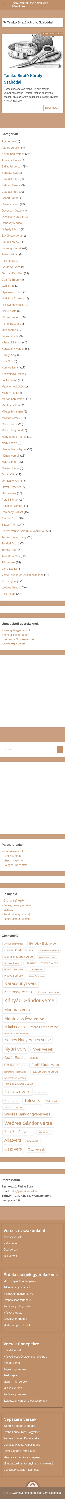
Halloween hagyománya (18, 1293)
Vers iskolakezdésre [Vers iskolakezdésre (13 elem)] (13, 1107)
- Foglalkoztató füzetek (16, 918)
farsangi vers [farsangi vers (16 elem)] (12, 963)
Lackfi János (9, 380)
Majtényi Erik (10, 392)
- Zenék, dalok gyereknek (17, 905)
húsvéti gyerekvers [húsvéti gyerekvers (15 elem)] (14, 969)
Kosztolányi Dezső (13, 373)
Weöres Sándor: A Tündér (19, 1425)
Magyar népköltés (13, 386)
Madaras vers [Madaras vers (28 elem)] (17, 1009)
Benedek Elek (10, 179)
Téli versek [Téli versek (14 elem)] (51, 1101)
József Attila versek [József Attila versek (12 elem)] (37, 976)
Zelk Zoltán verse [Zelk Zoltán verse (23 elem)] (18, 1132)
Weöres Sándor (11, 587)
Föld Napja (8, 260)
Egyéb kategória (12, 235)
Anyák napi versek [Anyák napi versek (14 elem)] (13, 943)
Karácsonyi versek (13, 348)
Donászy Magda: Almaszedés (21, 1444)
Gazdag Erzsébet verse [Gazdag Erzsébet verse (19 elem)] (41, 963)
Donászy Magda (12, 223)
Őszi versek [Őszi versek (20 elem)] (36, 1149)
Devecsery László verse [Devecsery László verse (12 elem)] (49, 950)
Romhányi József (12, 512)
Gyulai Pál (8, 285)
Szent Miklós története (15, 634)
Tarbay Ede (9, 549)
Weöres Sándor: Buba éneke (21, 1438)
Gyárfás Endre (11, 279)
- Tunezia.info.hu (12, 855)
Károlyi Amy (9, 355)
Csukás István (10, 204)
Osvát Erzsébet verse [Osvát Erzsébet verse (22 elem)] (21, 1058)
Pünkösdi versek (12, 505)
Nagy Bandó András (14, 436)
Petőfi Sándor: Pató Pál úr (19, 1450)
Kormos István (10, 367)
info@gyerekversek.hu (24, 1191)
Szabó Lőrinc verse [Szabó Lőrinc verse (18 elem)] (45, 1071)
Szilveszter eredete (13, 644)
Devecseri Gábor (12, 210)
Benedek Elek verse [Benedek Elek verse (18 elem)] (42, 943)
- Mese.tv (7, 909)
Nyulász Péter (10, 468)
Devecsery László (13, 216)
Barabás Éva (10, 172)
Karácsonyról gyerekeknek (18, 639)
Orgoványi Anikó (12, 480)
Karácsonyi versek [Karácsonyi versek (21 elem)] (18, 992)
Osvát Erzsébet (11, 487)
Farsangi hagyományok (16, 630)
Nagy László (9, 443)
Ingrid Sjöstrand (11, 323)
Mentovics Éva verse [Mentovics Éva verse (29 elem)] (24, 1018)
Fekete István (10, 254)
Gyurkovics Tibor (12, 292)
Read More (52, 107)
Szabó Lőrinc (10, 518)
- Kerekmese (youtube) (16, 914)
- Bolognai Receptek (14, 865)
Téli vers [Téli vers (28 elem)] (32, 1100)
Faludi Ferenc (10, 242)
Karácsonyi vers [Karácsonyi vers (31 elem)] (20, 983)
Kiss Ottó (7, 361)
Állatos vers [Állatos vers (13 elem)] (43, 1132)
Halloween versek (13, 304)
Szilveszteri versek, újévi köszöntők (23, 531)
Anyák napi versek (13, 153)
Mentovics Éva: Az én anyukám (22, 1457)
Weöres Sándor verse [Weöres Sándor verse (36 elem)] (28, 1123)
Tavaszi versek (11, 556)
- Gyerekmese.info (13, 851)
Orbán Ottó (8, 474)
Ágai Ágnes (9, 141)
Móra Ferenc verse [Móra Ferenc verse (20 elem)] (44, 1027)
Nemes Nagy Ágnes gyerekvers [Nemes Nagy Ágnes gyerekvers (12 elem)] (17, 1033)
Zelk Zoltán (8, 593)
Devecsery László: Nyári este (21, 1469)
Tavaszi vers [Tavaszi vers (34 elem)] (17, 1091)
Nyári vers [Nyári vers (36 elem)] (15, 1049)
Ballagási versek (12, 166)
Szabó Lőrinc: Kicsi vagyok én (21, 1432)
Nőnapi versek (10, 455)
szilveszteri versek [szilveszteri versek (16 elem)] (15, 1077)
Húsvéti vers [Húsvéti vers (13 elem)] (36, 970)
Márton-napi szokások (17, 1325)
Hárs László (9, 311)
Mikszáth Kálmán (12, 411)
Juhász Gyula (10, 336)
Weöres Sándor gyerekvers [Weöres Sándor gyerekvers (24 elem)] (27, 1114)
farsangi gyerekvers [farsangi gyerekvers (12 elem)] (47, 957)
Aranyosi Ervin (11, 160)
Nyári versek (9, 461)
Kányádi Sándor (11, 342)
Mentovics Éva (11, 405)
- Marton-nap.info (12, 860)
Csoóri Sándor (10, 198)
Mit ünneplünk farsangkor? (19, 1281)
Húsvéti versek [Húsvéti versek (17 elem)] (13, 975)
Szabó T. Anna (11, 524)
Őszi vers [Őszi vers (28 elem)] (13, 1149)
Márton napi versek (13, 399)
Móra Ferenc (10, 424)
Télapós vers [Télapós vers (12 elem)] (41, 1092)
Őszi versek (9, 493)
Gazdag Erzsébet (12, 273)
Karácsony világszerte (17, 1306)
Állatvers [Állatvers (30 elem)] (12, 1140)
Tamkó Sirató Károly (52, 33)
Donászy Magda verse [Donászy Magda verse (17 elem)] (18, 956)
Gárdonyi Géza (11, 267)
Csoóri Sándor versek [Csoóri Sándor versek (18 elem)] (18, 950)
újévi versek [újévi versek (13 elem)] (32, 1141)
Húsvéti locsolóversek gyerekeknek (25, 1356)
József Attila (9, 329)
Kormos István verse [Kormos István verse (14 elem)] (48, 992)
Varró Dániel (9, 568)
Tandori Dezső (10, 543)
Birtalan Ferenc (11, 185)
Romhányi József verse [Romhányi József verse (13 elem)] (15, 1072)
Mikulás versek (11, 417)
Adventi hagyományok (17, 1287)
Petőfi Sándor (10, 499)
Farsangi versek (11, 248)
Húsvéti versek (11, 317)
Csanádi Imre (10, 191)
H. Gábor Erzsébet (13, 298)
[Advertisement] (32, 690)
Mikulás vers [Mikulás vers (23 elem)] (14, 1027)
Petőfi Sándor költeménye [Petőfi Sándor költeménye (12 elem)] (14, 1065)
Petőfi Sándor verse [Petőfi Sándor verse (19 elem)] (45, 1064)
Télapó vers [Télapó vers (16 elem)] (11, 1101)
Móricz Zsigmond (12, 430)
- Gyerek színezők (13, 900)
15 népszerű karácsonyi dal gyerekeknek (28, 1463)
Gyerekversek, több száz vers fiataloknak (29, 5)
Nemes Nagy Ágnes (14, 449)
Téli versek (8, 562)
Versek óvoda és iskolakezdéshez (22, 574)
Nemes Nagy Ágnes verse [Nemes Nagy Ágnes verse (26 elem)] (27, 1040)
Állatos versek (10, 147)
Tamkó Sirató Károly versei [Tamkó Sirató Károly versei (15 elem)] (18, 1084)
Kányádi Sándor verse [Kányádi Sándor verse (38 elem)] (29, 1000)
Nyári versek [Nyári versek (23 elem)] (43, 1049)
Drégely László (11, 229)
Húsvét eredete (12, 1312)
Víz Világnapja (10, 581)
